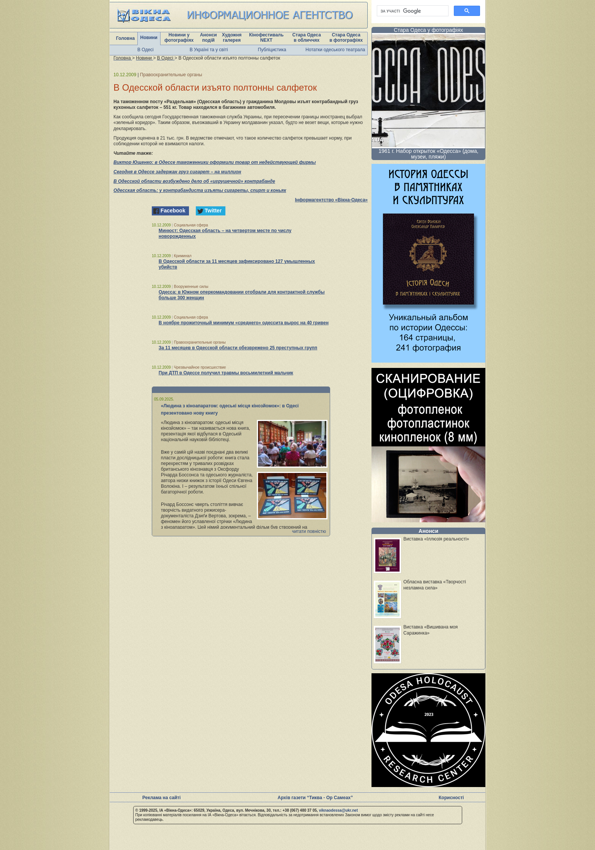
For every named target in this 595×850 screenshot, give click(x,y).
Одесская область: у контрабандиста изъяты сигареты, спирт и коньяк (199, 190)
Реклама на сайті (161, 797)
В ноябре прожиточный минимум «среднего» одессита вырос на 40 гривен (244, 322)
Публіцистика (272, 49)
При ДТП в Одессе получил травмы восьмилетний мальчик (226, 373)
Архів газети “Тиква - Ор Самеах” (315, 797)
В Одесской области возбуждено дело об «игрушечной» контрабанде (194, 181)
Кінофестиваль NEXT (266, 37)
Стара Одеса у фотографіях (428, 30)
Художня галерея (232, 37)
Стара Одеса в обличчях (306, 37)
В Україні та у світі (209, 49)
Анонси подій (208, 37)
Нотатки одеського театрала (335, 49)
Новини (148, 37)
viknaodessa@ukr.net (338, 810)
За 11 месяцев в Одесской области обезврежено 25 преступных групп (238, 347)
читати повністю (309, 531)
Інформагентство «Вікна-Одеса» (331, 200)
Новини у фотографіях (179, 37)
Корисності (451, 797)
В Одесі (145, 49)
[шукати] (412, 11)
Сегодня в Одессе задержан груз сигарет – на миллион (177, 171)
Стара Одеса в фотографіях (346, 37)
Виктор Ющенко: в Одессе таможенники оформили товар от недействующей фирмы (214, 162)
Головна (125, 38)
